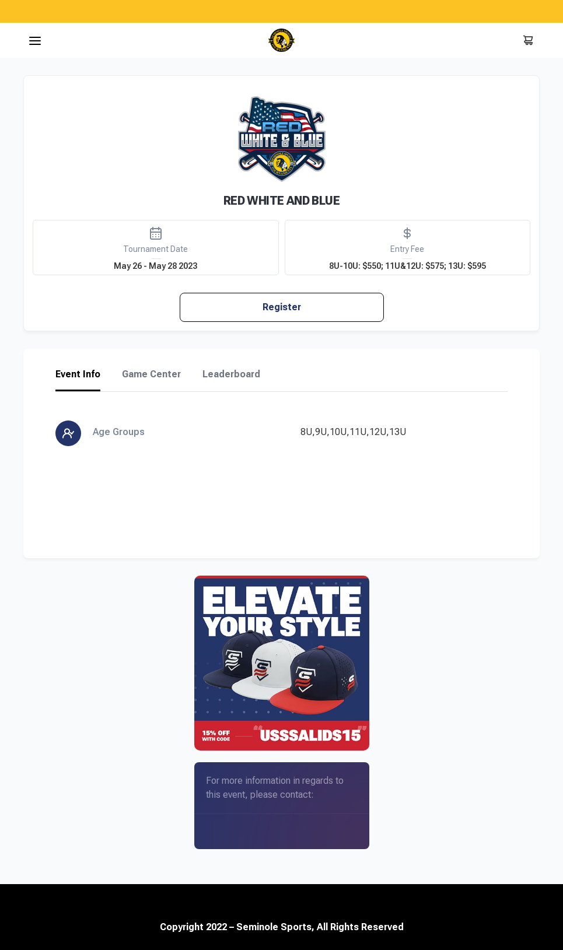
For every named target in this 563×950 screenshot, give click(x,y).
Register (282, 307)
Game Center (151, 374)
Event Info (77, 374)
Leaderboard (231, 374)
